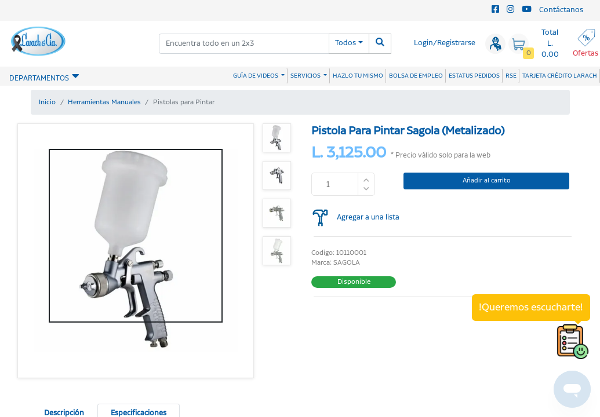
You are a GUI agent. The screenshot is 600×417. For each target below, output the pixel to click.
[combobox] (244, 44)
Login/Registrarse (444, 43)
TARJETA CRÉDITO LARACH (559, 76)
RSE (511, 76)
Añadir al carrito (487, 180)
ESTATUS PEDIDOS (474, 76)
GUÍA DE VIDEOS (256, 76)
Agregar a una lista (368, 217)
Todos (345, 43)
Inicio (47, 102)
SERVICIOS (306, 76)
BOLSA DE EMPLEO (416, 76)
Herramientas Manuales (104, 102)
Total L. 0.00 (550, 43)
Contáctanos (561, 10)
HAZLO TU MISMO (358, 76)
